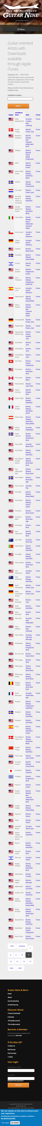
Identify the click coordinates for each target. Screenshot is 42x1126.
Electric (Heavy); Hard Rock (29, 199)
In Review (11, 1017)
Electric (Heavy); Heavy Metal (30, 257)
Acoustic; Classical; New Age (29, 637)
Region (11, 115)
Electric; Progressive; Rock (30, 779)
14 (24, 961)
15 (30, 961)
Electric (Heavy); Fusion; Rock (30, 184)
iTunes (38, 115)
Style (27, 115)
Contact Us (11, 1046)
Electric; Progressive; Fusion (30, 272)
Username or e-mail (15, 1067)
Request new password (15, 1081)
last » (20, 968)
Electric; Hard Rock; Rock (29, 371)
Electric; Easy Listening (29, 629)
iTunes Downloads (14, 1013)
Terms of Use (23, 1114)
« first (12, 946)
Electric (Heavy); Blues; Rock (29, 471)
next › (12, 968)
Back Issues (11, 1049)
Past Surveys (12, 1053)
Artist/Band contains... (15, 95)
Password (11, 1075)
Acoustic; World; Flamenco (29, 234)
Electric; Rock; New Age (29, 480)
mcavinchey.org (13, 1005)
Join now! (18, 1035)
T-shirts (10, 1057)
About (10, 997)
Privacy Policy (21, 1115)
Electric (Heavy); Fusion (28, 165)
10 (22, 955)
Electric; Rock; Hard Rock (29, 565)
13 (17, 961)
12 (11, 961)
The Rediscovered (14, 1021)
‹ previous (22, 946)
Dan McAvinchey (13, 1001)
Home (10, 994)
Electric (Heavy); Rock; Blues (29, 668)
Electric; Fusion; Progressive (30, 363)
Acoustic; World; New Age (29, 695)
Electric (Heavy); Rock (28, 392)
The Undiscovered (14, 1024)
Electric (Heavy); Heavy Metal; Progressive (30, 155)
